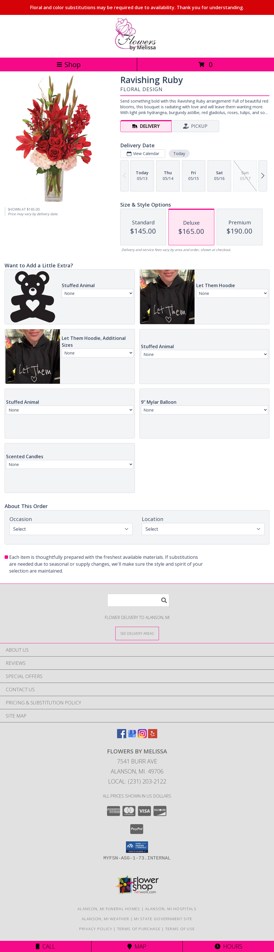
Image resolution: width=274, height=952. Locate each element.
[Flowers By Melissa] (137, 49)
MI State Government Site (163, 918)
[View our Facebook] (121, 736)
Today (179, 153)
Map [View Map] (136, 946)
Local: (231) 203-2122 (137, 781)
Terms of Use (180, 928)
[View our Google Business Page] (132, 736)
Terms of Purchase (138, 928)
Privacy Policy (95, 928)
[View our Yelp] (152, 736)
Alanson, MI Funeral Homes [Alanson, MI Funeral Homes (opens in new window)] (108, 908)
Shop (69, 64)
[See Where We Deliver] (137, 633)
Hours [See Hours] (228, 946)
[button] (137, 847)
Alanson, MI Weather (105, 918)
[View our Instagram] (142, 736)
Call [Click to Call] (45, 946)
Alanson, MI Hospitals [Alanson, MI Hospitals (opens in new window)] (171, 908)
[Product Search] (138, 600)
